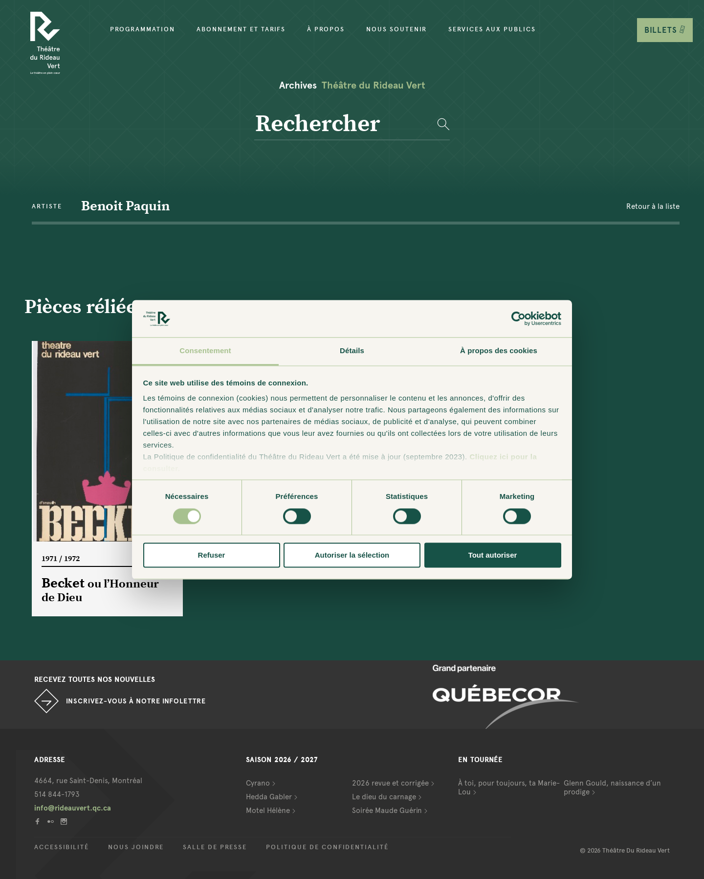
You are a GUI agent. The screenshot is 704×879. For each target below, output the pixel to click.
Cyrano (258, 783)
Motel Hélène (268, 810)
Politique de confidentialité (327, 847)
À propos (326, 29)
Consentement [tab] (205, 351)
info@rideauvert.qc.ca (72, 808)
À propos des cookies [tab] (498, 351)
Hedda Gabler (269, 796)
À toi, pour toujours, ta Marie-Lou (509, 787)
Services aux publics (492, 29)
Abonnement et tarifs (241, 29)
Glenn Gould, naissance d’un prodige (612, 787)
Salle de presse (215, 847)
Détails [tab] (352, 351)
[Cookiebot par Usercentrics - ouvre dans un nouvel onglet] (518, 318)
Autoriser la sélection (352, 555)
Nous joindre (136, 847)
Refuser (211, 555)
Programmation (142, 29)
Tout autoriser (492, 555)
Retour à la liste (653, 206)
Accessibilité (61, 847)
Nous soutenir (396, 29)
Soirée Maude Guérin (387, 810)
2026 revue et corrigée (390, 783)
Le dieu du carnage (384, 796)
